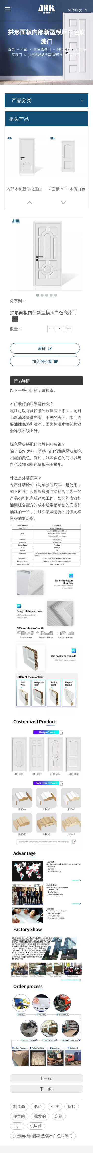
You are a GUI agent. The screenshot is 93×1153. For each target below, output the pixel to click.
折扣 (72, 1106)
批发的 (40, 1116)
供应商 (36, 1126)
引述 (55, 1106)
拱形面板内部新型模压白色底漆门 (43, 1136)
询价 (45, 348)
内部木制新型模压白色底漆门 (26, 189)
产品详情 (22, 381)
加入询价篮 (45, 361)
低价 (38, 1106)
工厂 (17, 1126)
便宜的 (19, 1116)
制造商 (19, 1106)
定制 (59, 1116)
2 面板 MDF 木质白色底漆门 (68, 189)
